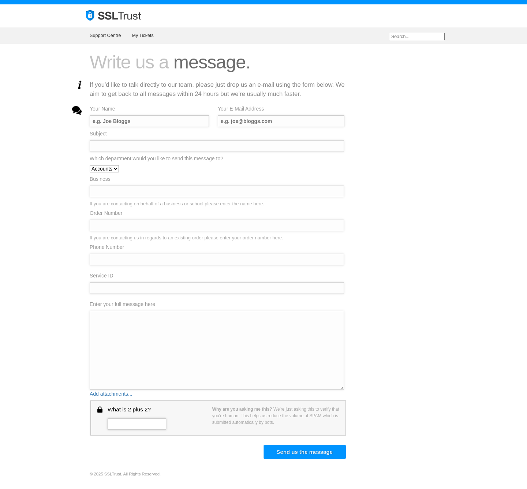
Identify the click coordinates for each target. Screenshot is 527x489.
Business (100, 179)
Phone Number (107, 247)
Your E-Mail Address (241, 109)
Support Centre (105, 35)
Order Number (106, 213)
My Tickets (142, 35)
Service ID (101, 276)
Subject (98, 134)
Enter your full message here (122, 304)
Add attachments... (111, 394)
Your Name (102, 109)
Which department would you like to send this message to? (156, 158)
